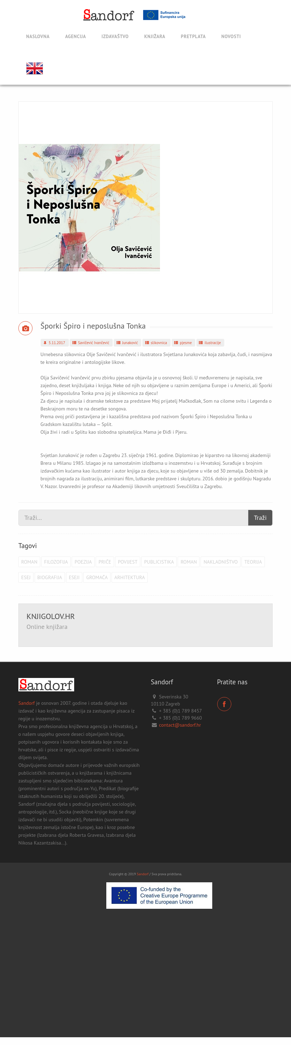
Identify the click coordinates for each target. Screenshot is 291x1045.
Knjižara (154, 37)
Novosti (231, 37)
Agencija (75, 37)
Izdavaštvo (115, 37)
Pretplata (193, 37)
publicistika (159, 562)
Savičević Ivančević (90, 342)
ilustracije (209, 342)
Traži (260, 518)
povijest (128, 562)
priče (105, 562)
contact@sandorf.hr (180, 725)
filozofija (56, 562)
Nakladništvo (220, 562)
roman (29, 562)
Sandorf (26, 703)
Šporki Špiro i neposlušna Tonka (93, 326)
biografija (49, 577)
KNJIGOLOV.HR (50, 616)
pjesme (182, 342)
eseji (74, 577)
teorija (253, 562)
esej (26, 577)
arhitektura (129, 577)
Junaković (126, 342)
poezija (83, 562)
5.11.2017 (53, 342)
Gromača (97, 577)
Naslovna (37, 37)
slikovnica (155, 342)
